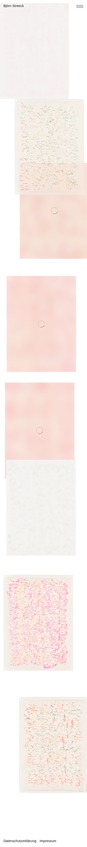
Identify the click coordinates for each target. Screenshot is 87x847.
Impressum (48, 841)
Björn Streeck (13, 6)
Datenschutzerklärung (19, 841)
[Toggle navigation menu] (80, 6)
